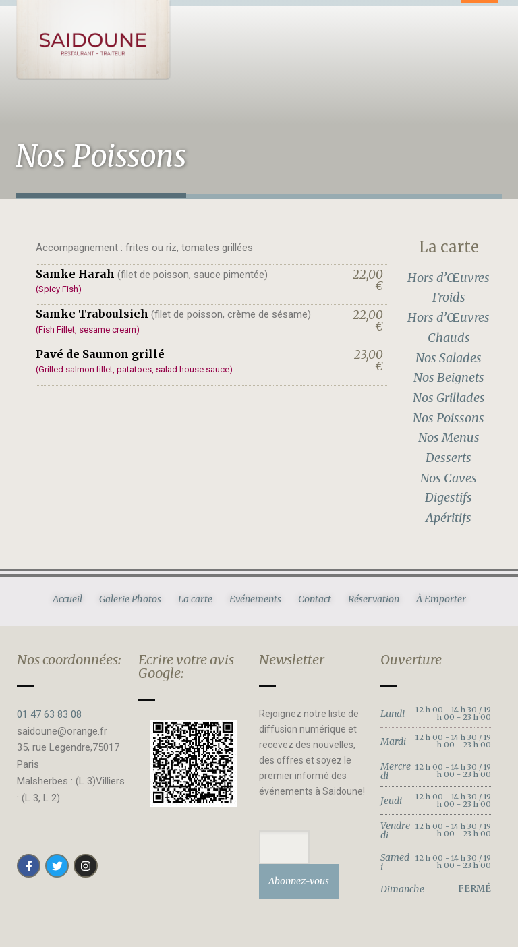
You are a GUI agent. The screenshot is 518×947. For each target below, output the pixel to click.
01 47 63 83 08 (49, 714)
